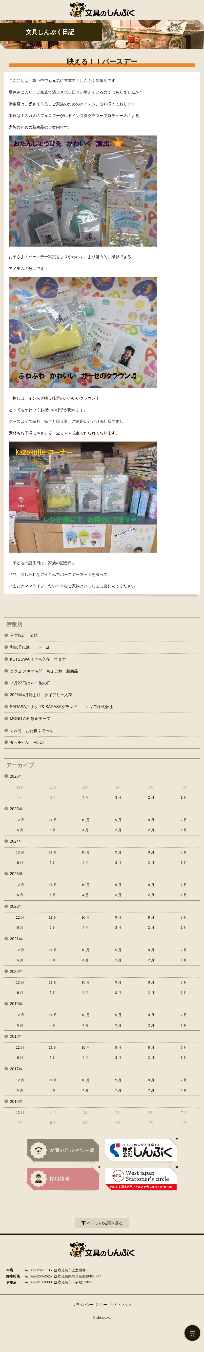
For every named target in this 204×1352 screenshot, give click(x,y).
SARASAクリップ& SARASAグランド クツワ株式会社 (61, 707)
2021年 (16, 939)
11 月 (53, 820)
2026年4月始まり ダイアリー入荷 (41, 695)
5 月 (53, 830)
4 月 (85, 797)
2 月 (151, 797)
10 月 (86, 820)
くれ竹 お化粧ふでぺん (31, 731)
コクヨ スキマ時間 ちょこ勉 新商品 (44, 671)
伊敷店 (14, 624)
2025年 (16, 809)
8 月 (151, 820)
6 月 (20, 830)
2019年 (16, 1004)
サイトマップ (121, 1305)
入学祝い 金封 (24, 635)
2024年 (16, 841)
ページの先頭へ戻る (105, 1223)
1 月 (184, 797)
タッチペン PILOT (27, 742)
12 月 (20, 820)
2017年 (16, 1069)
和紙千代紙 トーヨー (31, 647)
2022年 (16, 906)
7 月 (184, 820)
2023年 (16, 874)
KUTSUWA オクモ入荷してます (38, 659)
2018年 (16, 1036)
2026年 (16, 776)
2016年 (16, 1102)
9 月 (118, 820)
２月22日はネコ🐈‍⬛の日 (30, 683)
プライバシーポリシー (90, 1305)
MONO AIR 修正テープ (30, 718)
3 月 (118, 797)
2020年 (16, 971)
